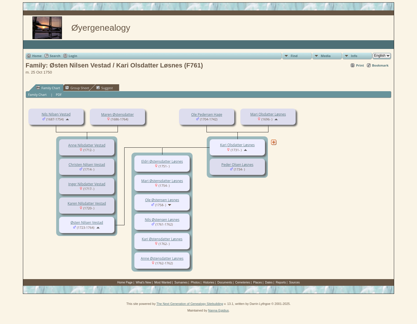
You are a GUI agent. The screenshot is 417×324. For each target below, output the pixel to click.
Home (37, 56)
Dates (268, 282)
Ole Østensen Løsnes (162, 199)
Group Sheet (77, 87)
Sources (294, 282)
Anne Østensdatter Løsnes (162, 258)
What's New (143, 282)
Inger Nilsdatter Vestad (86, 184)
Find (294, 56)
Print (360, 65)
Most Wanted (162, 282)
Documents (224, 282)
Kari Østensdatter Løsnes (162, 239)
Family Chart (48, 87)
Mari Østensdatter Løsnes (162, 180)
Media (326, 56)
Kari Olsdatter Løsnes (237, 144)
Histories (208, 282)
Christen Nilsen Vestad (87, 164)
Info (354, 56)
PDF (59, 94)
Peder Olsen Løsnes (237, 164)
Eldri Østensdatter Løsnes (162, 161)
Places (257, 282)
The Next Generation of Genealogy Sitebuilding (189, 303)
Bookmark (380, 65)
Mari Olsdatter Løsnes (268, 114)
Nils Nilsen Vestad (56, 114)
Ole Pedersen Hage (206, 114)
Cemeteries (242, 282)
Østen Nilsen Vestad (86, 222)
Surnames (181, 282)
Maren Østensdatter (117, 114)
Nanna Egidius (218, 310)
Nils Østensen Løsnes (162, 219)
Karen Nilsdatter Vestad (87, 203)
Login (73, 56)
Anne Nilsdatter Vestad (86, 145)
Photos (195, 282)
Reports (281, 282)
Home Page (125, 282)
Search (55, 56)
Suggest (104, 87)
